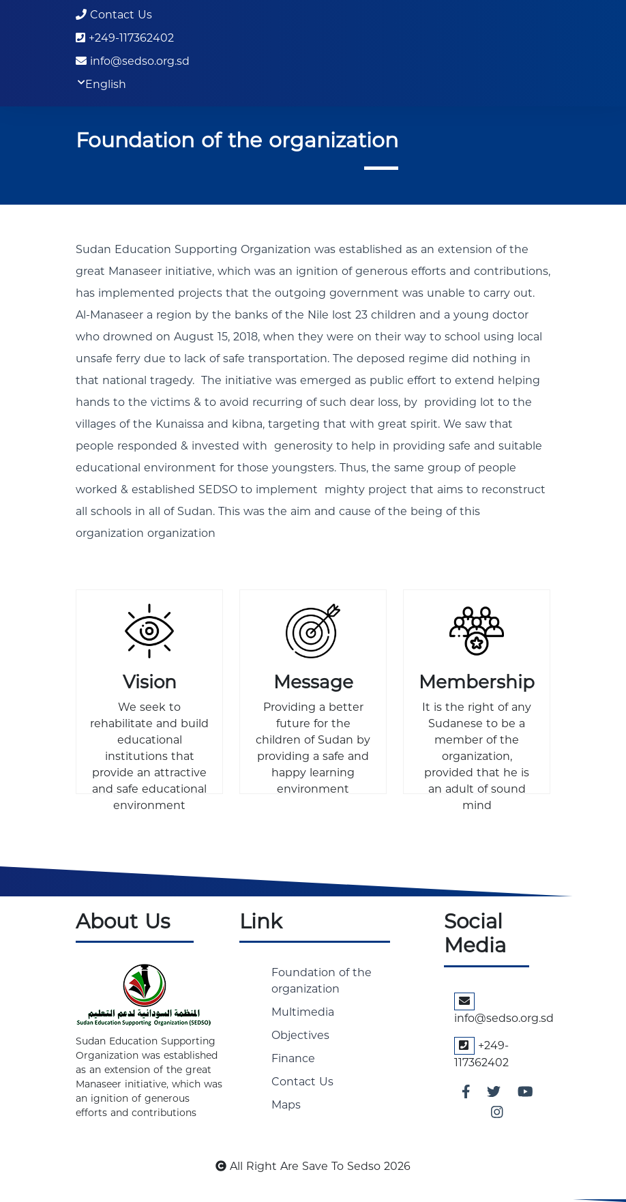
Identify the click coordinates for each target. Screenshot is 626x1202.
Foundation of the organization (321, 980)
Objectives (300, 1035)
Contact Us (114, 14)
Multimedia (302, 1012)
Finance (293, 1058)
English (105, 84)
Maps (286, 1104)
